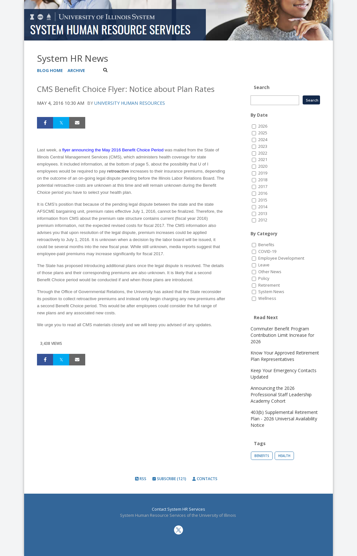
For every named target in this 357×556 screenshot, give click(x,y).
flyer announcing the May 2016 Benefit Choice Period (113, 150)
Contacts (204, 478)
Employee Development (281, 258)
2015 (262, 200)
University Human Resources (129, 103)
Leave (264, 265)
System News (271, 291)
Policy (263, 278)
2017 (262, 186)
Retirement (269, 285)
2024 (262, 139)
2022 (262, 153)
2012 (262, 220)
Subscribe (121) (169, 478)
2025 (262, 133)
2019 (262, 173)
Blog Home (50, 70)
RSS (140, 478)
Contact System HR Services (178, 509)
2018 (262, 180)
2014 (262, 207)
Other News (269, 271)
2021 (262, 159)
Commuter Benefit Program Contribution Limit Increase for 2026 (282, 335)
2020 (262, 166)
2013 (262, 213)
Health (284, 455)
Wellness (267, 298)
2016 (262, 193)
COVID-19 (267, 251)
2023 (262, 146)
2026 (262, 126)
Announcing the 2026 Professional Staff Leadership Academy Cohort (281, 394)
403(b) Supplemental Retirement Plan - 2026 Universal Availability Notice (284, 418)
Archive (76, 70)
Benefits (266, 244)
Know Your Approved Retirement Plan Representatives (285, 356)
